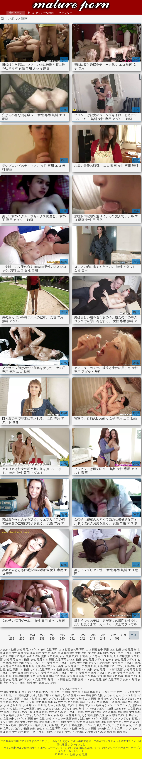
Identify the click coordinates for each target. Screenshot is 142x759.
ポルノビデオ (24, 715)
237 (31, 638)
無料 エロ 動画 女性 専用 (62, 679)
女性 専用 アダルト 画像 (49, 666)
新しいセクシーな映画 (41, 12)
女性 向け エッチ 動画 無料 (62, 718)
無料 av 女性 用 (57, 701)
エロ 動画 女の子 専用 (71, 649)
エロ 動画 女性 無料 (128, 711)
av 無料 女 (104, 728)
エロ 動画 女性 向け (11, 731)
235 (11, 638)
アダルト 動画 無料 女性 (30, 718)
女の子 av (19, 701)
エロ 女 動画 (7, 715)
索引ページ (15, 12)
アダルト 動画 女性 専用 (14, 649)
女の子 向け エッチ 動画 (57, 692)
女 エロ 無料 (87, 721)
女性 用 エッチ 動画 (34, 705)
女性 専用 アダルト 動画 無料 (94, 662)
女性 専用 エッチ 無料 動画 (80, 666)
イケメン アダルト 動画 (123, 718)
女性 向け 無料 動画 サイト (87, 692)
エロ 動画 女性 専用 (71, 6)
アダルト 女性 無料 (73, 708)
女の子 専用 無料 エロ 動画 (42, 656)
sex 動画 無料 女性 (92, 695)
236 (21, 638)
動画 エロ (122, 731)
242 (82, 638)
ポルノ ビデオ (132, 728)
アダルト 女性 (62, 731)
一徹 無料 (114, 701)
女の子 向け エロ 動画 (34, 711)
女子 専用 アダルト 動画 (74, 656)
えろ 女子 (116, 728)
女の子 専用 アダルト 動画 (125, 652)
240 (62, 638)
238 (42, 638)
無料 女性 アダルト (109, 698)
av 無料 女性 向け (10, 692)
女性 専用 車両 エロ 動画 (81, 676)
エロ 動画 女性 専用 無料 (124, 649)
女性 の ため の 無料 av (101, 731)
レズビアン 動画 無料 (23, 728)
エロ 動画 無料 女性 (24, 695)
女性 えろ (42, 728)
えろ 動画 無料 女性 (93, 715)
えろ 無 (30, 701)
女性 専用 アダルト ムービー (29, 662)
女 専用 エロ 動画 (98, 652)
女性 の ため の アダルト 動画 (66, 711)
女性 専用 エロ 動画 (49, 695)
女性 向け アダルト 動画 (70, 705)
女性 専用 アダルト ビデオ (98, 659)
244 (102, 638)
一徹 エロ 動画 (88, 728)
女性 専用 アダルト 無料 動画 (17, 666)
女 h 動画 (73, 701)
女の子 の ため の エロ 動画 (120, 695)
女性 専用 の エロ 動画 (68, 659)
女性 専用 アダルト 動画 (61, 662)
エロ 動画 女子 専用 (97, 649)
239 (52, 638)
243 (92, 638)
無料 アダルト (12, 711)
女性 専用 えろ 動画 (42, 659)
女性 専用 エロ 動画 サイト (22, 669)
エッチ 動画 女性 (121, 725)
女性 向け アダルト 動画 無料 (66, 725)
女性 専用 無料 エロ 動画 (51, 676)
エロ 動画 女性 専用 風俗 (14, 652)
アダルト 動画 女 (31, 698)
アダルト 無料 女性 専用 (43, 649)
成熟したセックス (118, 708)
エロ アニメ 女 (122, 705)
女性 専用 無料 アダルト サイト (59, 672)
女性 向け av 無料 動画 (67, 715)
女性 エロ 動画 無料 (39, 721)
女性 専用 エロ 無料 (81, 669)
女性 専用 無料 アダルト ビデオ (97, 672)
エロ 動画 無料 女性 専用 (72, 652)
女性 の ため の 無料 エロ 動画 (78, 698)
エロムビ (90, 725)
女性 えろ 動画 (13, 705)
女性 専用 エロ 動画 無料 (53, 669)
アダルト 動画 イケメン (99, 705)
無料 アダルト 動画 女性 (32, 725)
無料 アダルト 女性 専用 (32, 679)
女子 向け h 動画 (31, 692)
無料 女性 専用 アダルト (116, 679)
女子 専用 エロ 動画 (100, 656)
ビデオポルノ (79, 731)
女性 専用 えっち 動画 (17, 659)
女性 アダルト (51, 698)
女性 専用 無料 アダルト (26, 672)
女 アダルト (128, 698)
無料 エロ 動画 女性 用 (108, 721)
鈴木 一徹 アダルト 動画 (38, 731)
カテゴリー (65, 12)
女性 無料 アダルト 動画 (94, 718)
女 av (51, 705)
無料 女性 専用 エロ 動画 (41, 682)
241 (72, 638)
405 (116, 638)
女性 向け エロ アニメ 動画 (100, 711)
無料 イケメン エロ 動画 (94, 701)
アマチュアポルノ (96, 708)
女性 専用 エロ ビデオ (110, 666)
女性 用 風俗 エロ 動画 (110, 676)
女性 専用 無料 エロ (24, 676)
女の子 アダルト (42, 715)
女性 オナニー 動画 (24, 708)
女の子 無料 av (71, 695)
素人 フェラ (103, 725)
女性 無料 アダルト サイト (121, 715)
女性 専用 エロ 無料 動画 (108, 669)
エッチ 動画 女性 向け (65, 721)
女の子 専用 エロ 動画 (13, 656)
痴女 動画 (41, 701)
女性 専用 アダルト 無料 (126, 662)
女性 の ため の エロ (48, 708)
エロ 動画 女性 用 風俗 (43, 652)
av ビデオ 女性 (113, 692)
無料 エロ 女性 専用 (89, 679)
